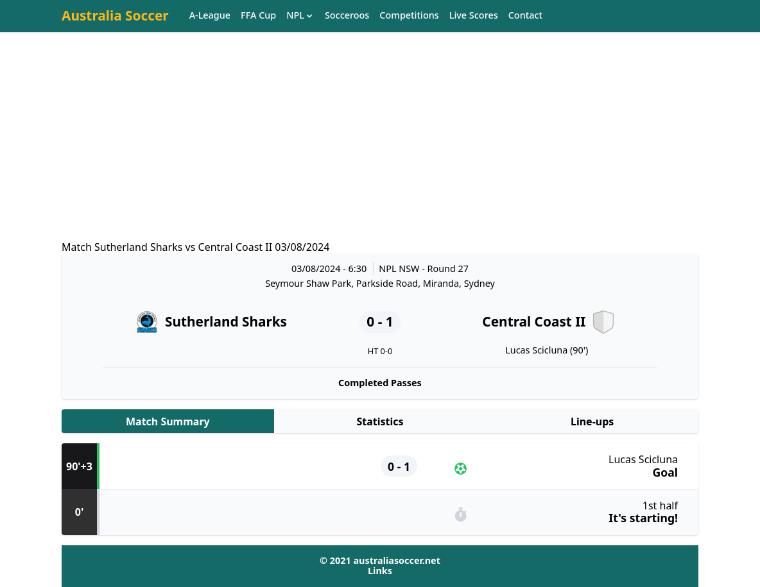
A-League (209, 15)
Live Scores (473, 15)
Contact (525, 15)
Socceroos (347, 15)
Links (380, 571)
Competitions (408, 15)
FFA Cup (258, 15)
